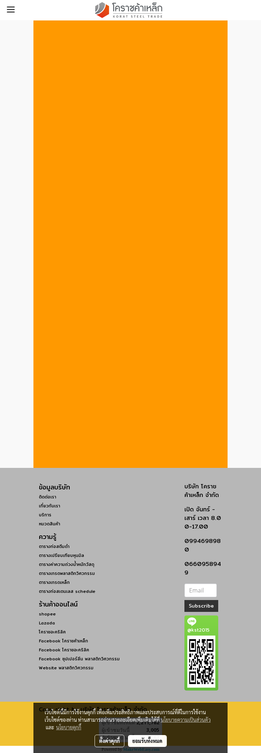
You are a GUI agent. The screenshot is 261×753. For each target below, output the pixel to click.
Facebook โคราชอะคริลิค (64, 649)
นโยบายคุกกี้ (68, 727)
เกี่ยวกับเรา (49, 505)
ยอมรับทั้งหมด (147, 741)
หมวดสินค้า (49, 523)
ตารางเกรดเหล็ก (54, 582)
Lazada (47, 622)
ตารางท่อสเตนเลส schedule (67, 591)
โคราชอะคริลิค (52, 631)
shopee (47, 613)
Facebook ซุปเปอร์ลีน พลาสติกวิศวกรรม (79, 658)
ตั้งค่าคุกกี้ (109, 741)
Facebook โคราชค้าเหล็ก (63, 640)
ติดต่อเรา (47, 496)
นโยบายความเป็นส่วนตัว (186, 719)
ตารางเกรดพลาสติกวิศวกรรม (67, 573)
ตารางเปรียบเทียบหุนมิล (61, 555)
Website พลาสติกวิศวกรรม (66, 667)
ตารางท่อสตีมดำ (54, 546)
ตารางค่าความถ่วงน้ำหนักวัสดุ (66, 564)
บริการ (45, 514)
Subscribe (201, 606)
